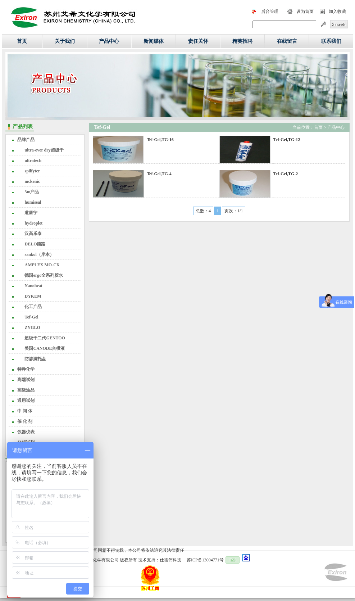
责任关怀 (198, 41)
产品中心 (109, 41)
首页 (22, 41)
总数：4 (203, 210)
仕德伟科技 (170, 559)
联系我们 (331, 41)
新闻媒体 (154, 41)
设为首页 (305, 11)
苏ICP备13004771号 (205, 559)
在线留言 (287, 41)
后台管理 (269, 11)
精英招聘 (242, 41)
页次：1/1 (233, 210)
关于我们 (65, 41)
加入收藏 (337, 11)
